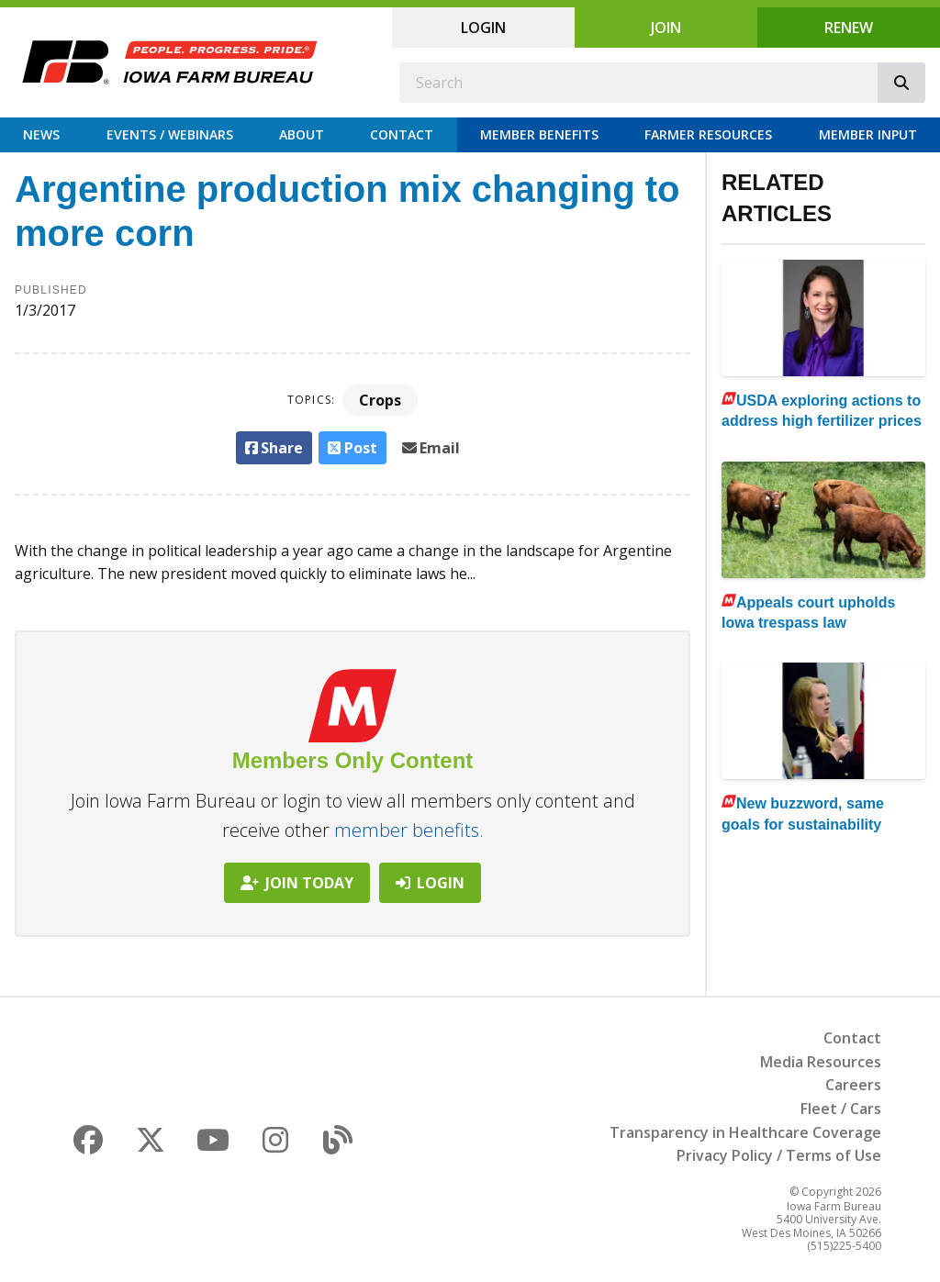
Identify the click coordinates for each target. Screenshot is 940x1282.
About (301, 134)
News (41, 134)
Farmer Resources (708, 134)
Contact (401, 134)
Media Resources (820, 1062)
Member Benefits (539, 134)
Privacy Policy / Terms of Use (779, 1155)
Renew (848, 27)
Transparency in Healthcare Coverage (745, 1132)
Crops (380, 400)
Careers (853, 1085)
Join (666, 27)
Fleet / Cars (840, 1108)
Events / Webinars (169, 134)
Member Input (868, 134)
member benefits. (409, 830)
